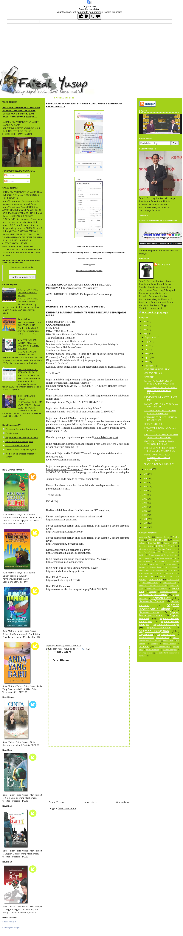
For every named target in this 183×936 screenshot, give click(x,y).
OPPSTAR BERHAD (153, 373)
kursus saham (171, 567)
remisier (152, 591)
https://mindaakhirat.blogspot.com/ (65, 571)
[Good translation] (83, 16)
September (151, 337)
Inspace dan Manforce (163, 558)
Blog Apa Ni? (154, 543)
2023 (145, 333)
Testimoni (144, 646)
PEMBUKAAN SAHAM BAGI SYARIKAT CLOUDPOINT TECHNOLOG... (157, 457)
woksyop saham (145, 653)
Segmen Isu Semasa (151, 601)
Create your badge (10, 928)
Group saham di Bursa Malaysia (163, 555)
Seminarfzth (168, 641)
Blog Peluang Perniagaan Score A (21, 437)
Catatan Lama (123, 802)
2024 (145, 329)
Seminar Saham (162, 637)
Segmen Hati (161, 598)
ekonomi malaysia (147, 549)
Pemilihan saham (150, 582)
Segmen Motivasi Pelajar (166, 624)
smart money (169, 644)
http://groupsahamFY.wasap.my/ (79, 287)
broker (167, 543)
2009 (145, 527)
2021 (145, 478)
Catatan (9, 175)
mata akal (173, 570)
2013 (145, 510)
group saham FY (145, 558)
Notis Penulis (156, 579)
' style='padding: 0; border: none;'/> (63, 645)
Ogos (148, 341)
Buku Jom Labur (146, 546)
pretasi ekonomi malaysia (157, 588)
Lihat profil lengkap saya (155, 312)
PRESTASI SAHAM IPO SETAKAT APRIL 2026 (28, 371)
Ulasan (9, 181)
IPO (176, 558)
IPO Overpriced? (145, 561)
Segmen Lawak (149, 612)
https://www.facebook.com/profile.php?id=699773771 (76, 589)
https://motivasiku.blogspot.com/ (64, 561)
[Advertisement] (89, 773)
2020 (145, 482)
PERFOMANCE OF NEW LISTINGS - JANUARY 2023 (160, 418)
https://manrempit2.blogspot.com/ (65, 543)
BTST (175, 543)
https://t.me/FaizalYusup (97, 294)
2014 (145, 506)
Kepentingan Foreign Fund (150, 567)
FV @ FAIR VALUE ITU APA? (157, 369)
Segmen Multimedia (159, 627)
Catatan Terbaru (56, 802)
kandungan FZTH (157, 564)
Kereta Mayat (11, 433)
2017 (145, 494)
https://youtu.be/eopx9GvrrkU (63, 579)
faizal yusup (9, 67)
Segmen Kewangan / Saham (159, 607)
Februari (149, 365)
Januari (148, 469)
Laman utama (90, 802)
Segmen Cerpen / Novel (153, 594)
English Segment (166, 549)
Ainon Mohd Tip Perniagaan (19, 441)
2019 (145, 486)
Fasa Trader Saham (147, 552)
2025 (145, 325)
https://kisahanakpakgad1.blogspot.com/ (68, 552)
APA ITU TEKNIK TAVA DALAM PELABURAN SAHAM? (28, 292)
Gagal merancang (170, 552)
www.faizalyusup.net (58, 324)
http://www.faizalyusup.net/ (61, 519)
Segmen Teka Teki (166, 634)
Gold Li (142, 555)
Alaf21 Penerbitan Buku (17, 445)
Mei (147, 353)
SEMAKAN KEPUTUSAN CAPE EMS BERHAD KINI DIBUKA (160, 412)
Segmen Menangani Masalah (159, 613)
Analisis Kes (145, 536)
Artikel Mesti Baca (157, 539)
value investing (152, 650)
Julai (147, 345)
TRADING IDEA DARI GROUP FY (159, 464)
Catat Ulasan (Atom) (67, 808)
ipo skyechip (160, 561)
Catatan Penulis (165, 546)
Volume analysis (169, 650)
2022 (145, 474)
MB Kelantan (171, 573)
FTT (158, 552)
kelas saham (172, 564)
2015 (145, 502)
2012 (145, 515)
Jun (147, 349)
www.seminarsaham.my (66, 459)
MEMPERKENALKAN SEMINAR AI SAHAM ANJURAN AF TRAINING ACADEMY (28, 344)
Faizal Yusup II (9, 922)
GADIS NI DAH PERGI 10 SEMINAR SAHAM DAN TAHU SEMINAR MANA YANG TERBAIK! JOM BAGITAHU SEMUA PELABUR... (21, 112)
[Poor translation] (95, 16)
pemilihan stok (169, 582)
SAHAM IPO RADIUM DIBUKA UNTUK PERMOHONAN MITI (159, 382)
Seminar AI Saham (146, 638)
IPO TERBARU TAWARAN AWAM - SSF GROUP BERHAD (159, 442)
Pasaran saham (173, 579)
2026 (145, 321)
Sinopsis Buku (24, 319)
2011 (145, 519)
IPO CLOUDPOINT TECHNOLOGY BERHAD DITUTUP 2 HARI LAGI (160, 449)
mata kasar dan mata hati (150, 573)
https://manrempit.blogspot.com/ (64, 531)
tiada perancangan (162, 647)
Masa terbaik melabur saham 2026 (153, 570)
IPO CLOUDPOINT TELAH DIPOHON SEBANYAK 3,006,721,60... (161, 436)
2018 (145, 490)
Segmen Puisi (146, 634)
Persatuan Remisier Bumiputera (21, 429)
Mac (147, 361)
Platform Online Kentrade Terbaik (153, 585)
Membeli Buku (146, 576)
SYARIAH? (148, 377)
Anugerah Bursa (162, 537)
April (147, 357)
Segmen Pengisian (154, 631)
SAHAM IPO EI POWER (168, 592)
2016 (145, 498)
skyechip (154, 644)
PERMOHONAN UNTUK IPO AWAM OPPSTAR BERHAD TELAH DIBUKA (160, 390)
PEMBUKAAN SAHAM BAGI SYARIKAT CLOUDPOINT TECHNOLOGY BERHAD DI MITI (84, 105)
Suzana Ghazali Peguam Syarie (20, 449)
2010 (145, 523)
